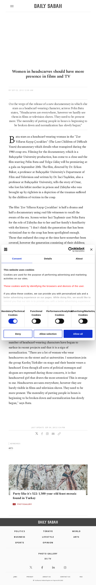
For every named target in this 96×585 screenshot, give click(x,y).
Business (19, 537)
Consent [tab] (17, 258)
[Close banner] (91, 249)
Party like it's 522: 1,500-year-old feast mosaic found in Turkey (45, 495)
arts (11, 448)
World (76, 531)
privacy (30, 577)
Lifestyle (48, 537)
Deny (18, 334)
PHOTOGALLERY (24, 504)
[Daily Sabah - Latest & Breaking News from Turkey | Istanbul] (48, 6)
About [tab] (79, 258)
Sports (19, 542)
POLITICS (19, 531)
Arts (76, 537)
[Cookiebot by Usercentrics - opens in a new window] (70, 249)
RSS (81, 577)
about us (47, 577)
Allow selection (48, 334)
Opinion (48, 542)
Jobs (15, 577)
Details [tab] (48, 258)
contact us (65, 577)
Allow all (78, 334)
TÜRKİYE (48, 531)
